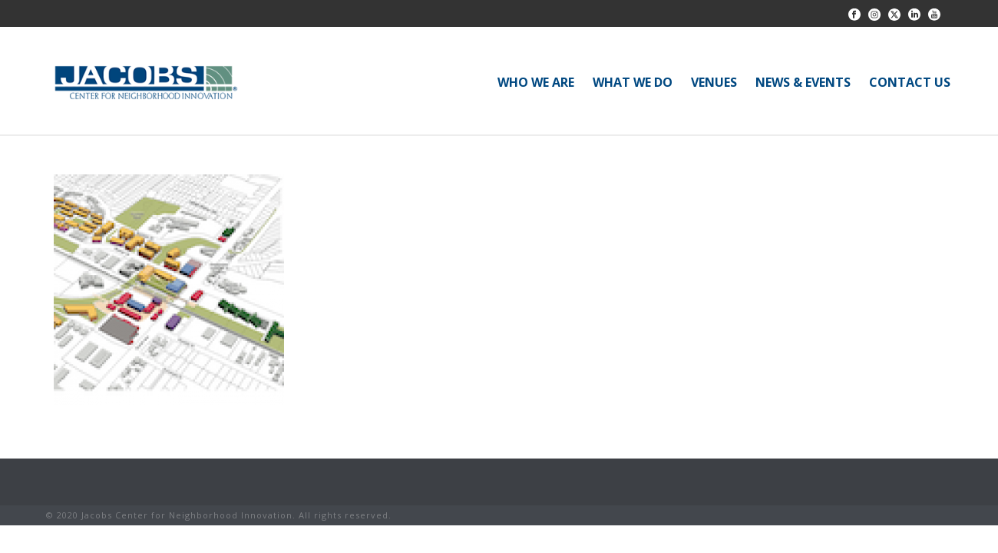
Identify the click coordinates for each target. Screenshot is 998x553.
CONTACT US (909, 82)
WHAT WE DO (632, 82)
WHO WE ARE (535, 82)
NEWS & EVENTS (803, 82)
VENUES (714, 82)
